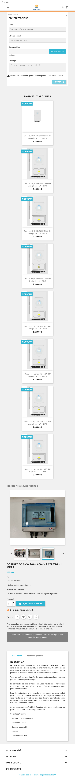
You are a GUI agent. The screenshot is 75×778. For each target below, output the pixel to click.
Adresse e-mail (15, 36)
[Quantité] (9, 603)
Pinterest (36, 616)
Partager (17, 616)
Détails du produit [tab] (34, 655)
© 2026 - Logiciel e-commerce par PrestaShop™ (37, 775)
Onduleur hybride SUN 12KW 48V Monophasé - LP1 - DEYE (37, 184)
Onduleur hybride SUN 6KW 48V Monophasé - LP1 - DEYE (37, 375)
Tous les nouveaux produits (23, 486)
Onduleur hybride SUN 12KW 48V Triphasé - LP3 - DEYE (37, 279)
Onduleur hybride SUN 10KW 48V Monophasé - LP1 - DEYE (37, 232)
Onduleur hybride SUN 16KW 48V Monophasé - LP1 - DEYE (37, 137)
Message (12, 60)
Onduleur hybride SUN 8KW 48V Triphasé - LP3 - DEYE (37, 470)
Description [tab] (17, 655)
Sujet (11, 25)
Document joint (15, 47)
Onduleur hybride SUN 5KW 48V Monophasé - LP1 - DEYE (37, 327)
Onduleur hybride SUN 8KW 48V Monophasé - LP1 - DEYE (37, 422)
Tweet (23, 616)
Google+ (29, 616)
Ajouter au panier (31, 603)
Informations (13, 769)
